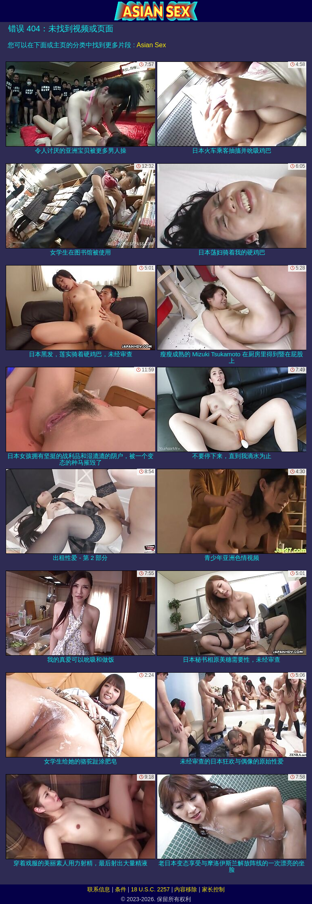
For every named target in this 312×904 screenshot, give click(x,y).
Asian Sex (151, 45)
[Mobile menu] (7, 11)
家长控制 (213, 889)
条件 (120, 889)
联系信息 (98, 889)
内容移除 (185, 889)
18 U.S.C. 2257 (150, 889)
